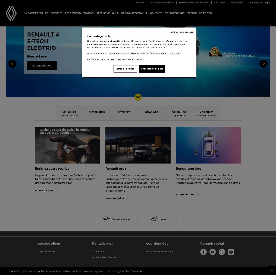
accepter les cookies (152, 69)
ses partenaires (107, 41)
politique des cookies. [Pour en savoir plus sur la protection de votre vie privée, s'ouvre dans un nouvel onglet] (132, 59)
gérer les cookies (125, 69)
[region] (139, 53)
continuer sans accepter (182, 32)
